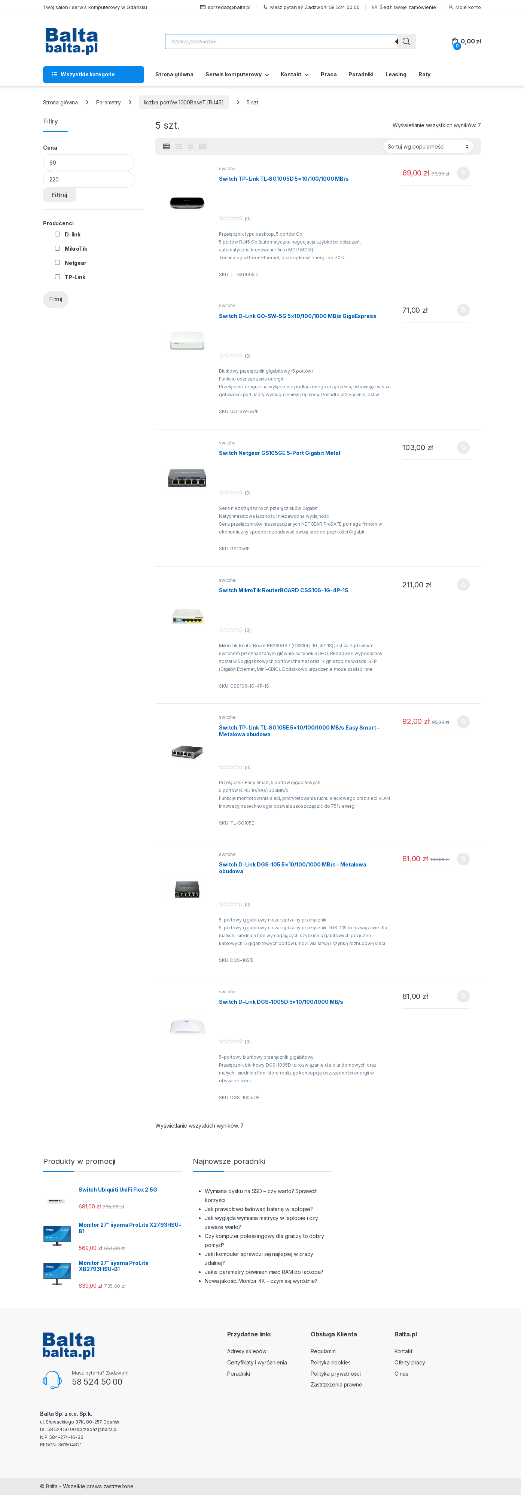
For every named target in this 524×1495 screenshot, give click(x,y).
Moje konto (464, 7)
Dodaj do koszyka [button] (463, 173)
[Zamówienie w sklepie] (428, 146)
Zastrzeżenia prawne (336, 1384)
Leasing (396, 74)
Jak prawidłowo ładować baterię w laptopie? (259, 1209)
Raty (424, 74)
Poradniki (361, 74)
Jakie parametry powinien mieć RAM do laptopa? (264, 1272)
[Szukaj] (406, 41)
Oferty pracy (409, 1362)
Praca (328, 74)
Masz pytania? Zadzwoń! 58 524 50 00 (311, 7)
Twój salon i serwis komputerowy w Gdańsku (95, 7)
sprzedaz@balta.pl (225, 7)
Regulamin (323, 1351)
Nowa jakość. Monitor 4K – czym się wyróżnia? (261, 1281)
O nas (401, 1373)
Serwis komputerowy (233, 74)
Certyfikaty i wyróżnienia (257, 1362)
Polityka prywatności (335, 1373)
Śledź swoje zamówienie (403, 7)
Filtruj (59, 195)
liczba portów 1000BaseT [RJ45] (184, 102)
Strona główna (174, 74)
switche (227, 168)
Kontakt (291, 74)
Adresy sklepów (246, 1351)
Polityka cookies (331, 1362)
